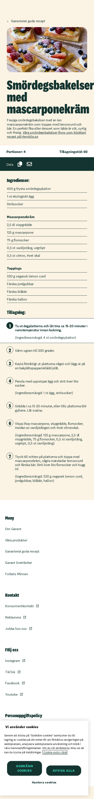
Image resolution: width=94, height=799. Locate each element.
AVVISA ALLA (64, 770)
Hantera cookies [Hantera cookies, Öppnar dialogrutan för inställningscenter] (44, 782)
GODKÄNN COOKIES (24, 768)
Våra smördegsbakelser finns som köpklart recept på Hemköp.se (46, 134)
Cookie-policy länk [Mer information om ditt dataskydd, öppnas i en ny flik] (55, 752)
